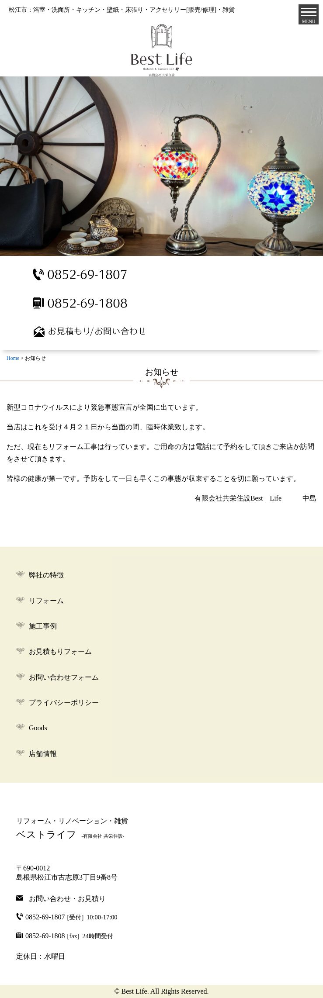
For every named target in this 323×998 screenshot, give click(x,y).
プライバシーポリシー (64, 702)
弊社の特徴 (46, 575)
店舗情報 (43, 753)
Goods (38, 728)
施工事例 (43, 626)
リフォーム (46, 600)
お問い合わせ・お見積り (67, 897)
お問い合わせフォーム (64, 677)
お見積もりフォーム (60, 651)
